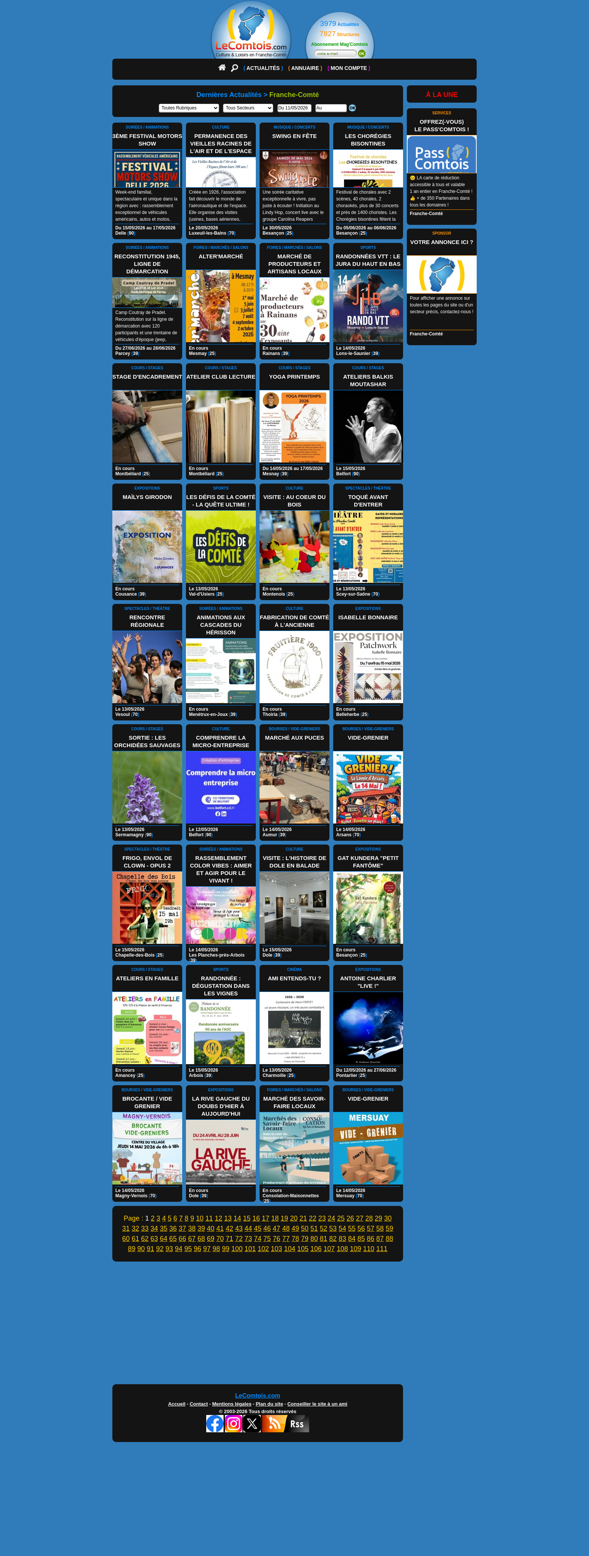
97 (207, 1249)
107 (329, 1249)
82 (333, 1238)
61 (135, 1238)
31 (126, 1228)
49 (295, 1228)
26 (350, 1218)
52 (323, 1228)
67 (192, 1238)
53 (333, 1228)
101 (250, 1249)
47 (276, 1228)
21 (303, 1218)
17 (265, 1218)
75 (267, 1238)
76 (276, 1238)
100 (237, 1249)
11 (209, 1218)
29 (378, 1218)
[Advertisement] (294, 1324)
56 (361, 1228)
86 (371, 1238)
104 (289, 1249)
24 (331, 1218)
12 (218, 1218)
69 (210, 1238)
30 (388, 1218)
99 (226, 1249)
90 (141, 1249)
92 (160, 1249)
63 (154, 1238)
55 (351, 1228)
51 (314, 1228)
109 (355, 1249)
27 (359, 1218)
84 (351, 1238)
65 (173, 1238)
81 (323, 1238)
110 (369, 1249)
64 (164, 1238)
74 (257, 1238)
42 (229, 1228)
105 (302, 1249)
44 (248, 1228)
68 (201, 1238)
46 (267, 1228)
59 (389, 1228)
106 (316, 1249)
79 (304, 1238)
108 (342, 1249)
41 (220, 1228)
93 (169, 1249)
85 (361, 1238)
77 (286, 1238)
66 (182, 1238)
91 (150, 1249)
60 (126, 1238)
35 (164, 1228)
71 (229, 1238)
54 (342, 1228)
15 (247, 1218)
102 (263, 1249)
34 (154, 1228)
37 (182, 1228)
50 (304, 1228)
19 (284, 1218)
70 (220, 1238)
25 (340, 1218)
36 (173, 1228)
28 (369, 1218)
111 (382, 1249)
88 (389, 1238)
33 (144, 1228)
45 (257, 1228)
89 (131, 1249)
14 (237, 1218)
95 (188, 1249)
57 (371, 1228)
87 (380, 1238)
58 (380, 1228)
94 (179, 1249)
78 (295, 1238)
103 (276, 1249)
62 (144, 1238)
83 (342, 1238)
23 (322, 1218)
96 (197, 1249)
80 (314, 1238)
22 (312, 1218)
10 (200, 1218)
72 (239, 1238)
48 (286, 1228)
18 (275, 1218)
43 (239, 1228)
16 (256, 1218)
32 (135, 1228)
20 (294, 1218)
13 (228, 1218)
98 (216, 1249)
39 (201, 1228)
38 (192, 1228)
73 (248, 1238)
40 (210, 1228)
